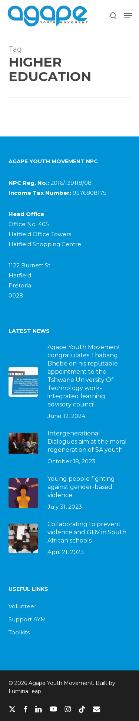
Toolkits (19, 632)
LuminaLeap (25, 691)
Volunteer (22, 606)
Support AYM (27, 619)
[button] (128, 15)
